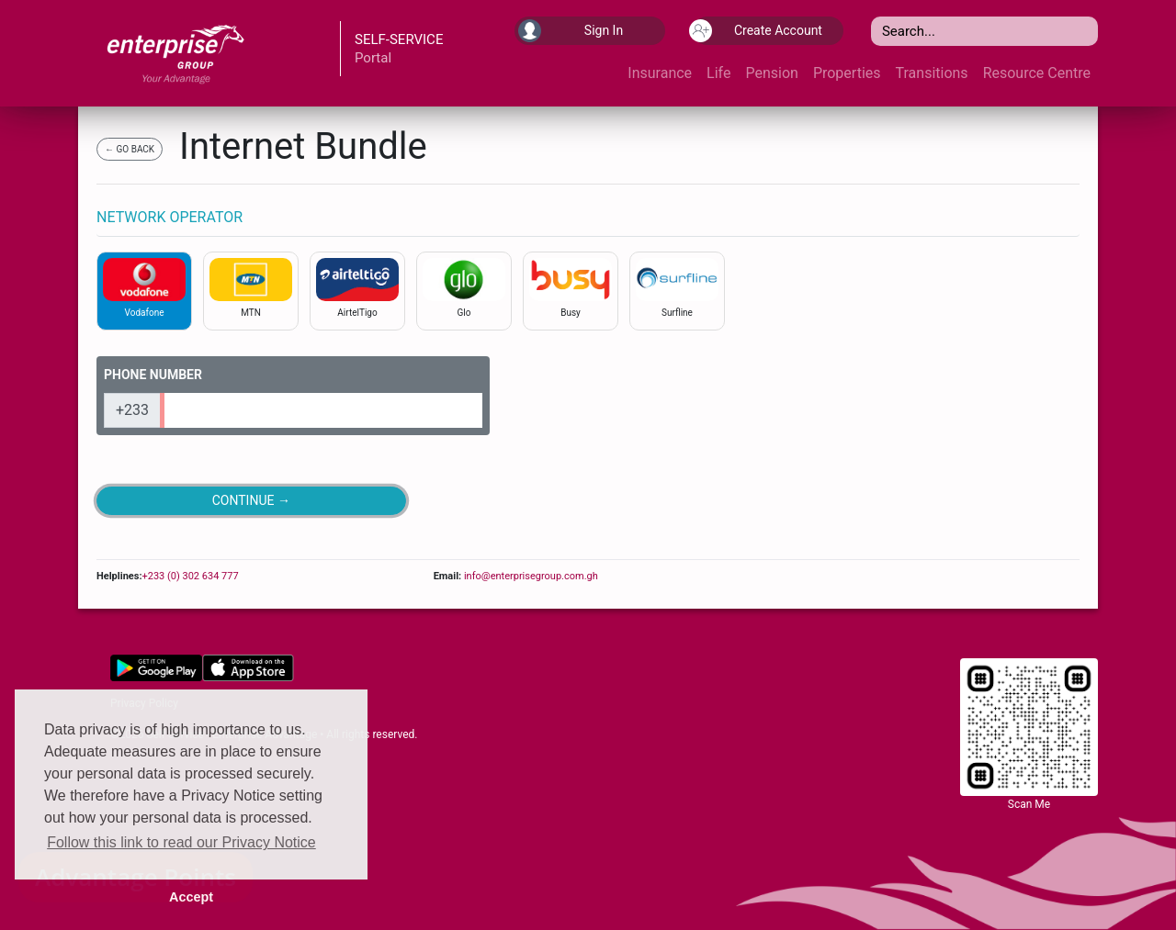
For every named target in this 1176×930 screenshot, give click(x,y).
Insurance (660, 73)
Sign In (570, 30)
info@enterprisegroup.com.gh (529, 576)
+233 (132, 410)
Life (718, 73)
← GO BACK (129, 149)
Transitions (932, 73)
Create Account (757, 30)
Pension (771, 73)
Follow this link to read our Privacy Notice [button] (181, 842)
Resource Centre (1037, 73)
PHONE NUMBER (153, 374)
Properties (847, 73)
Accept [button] (191, 897)
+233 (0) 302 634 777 (189, 576)
